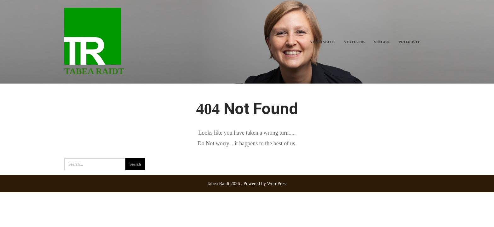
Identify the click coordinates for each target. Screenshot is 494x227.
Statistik (354, 41)
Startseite (322, 41)
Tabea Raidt (94, 71)
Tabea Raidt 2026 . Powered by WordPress (247, 183)
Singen (382, 41)
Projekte (410, 41)
